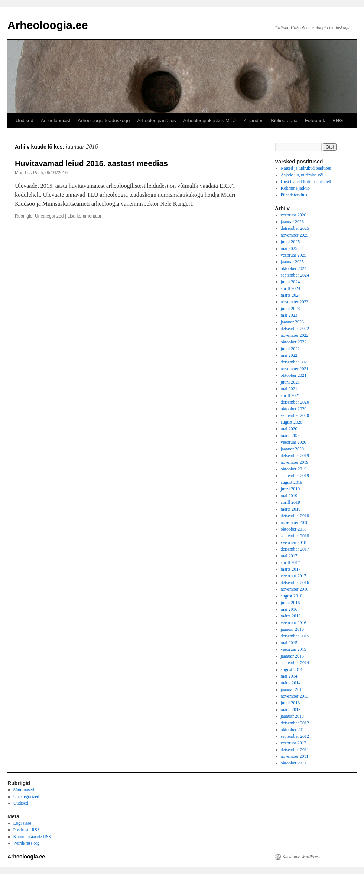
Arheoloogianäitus (156, 120)
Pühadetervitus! (295, 195)
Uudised (24, 120)
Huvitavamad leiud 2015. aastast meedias (91, 163)
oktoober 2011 (293, 763)
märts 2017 (291, 569)
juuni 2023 (290, 308)
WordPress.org (26, 843)
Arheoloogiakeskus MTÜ (209, 120)
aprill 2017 (290, 562)
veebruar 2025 (293, 255)
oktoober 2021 (294, 375)
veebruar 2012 (293, 743)
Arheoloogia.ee (47, 25)
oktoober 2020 (294, 408)
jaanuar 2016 (292, 629)
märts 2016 (291, 616)
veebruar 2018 (293, 542)
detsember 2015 (295, 636)
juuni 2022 (290, 348)
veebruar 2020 (293, 442)
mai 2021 (289, 388)
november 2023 (295, 301)
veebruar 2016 (293, 622)
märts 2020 (291, 435)
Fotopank (315, 120)
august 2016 (291, 596)
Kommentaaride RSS (32, 836)
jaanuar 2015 (292, 656)
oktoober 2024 (294, 268)
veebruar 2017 (293, 575)
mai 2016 (289, 609)
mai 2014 (289, 676)
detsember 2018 (295, 515)
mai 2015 (289, 642)
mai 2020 (289, 428)
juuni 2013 (290, 702)
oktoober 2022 (294, 342)
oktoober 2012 (294, 729)
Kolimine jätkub (295, 188)
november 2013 (295, 696)
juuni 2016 (290, 602)
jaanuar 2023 (292, 322)
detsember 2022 (295, 328)
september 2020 (295, 415)
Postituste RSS (26, 829)
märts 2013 (291, 709)
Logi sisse (22, 823)
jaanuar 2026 (292, 221)
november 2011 (295, 756)
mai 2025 (289, 248)
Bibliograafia (284, 120)
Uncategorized (49, 216)
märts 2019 (291, 509)
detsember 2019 (295, 455)
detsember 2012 (295, 722)
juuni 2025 (290, 241)
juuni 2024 (290, 281)
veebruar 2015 (293, 649)
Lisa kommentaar (84, 216)
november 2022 (295, 335)
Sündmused (23, 789)
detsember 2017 (295, 549)
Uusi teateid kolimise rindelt (306, 181)
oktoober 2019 (294, 469)
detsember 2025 (295, 228)
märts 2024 (291, 295)
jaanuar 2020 (292, 448)
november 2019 (295, 462)
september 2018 (295, 535)
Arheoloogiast (56, 120)
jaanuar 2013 (292, 716)
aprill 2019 (290, 502)
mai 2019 (289, 495)
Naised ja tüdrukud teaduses (306, 168)
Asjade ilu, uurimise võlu (303, 174)
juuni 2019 (290, 489)
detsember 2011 (295, 749)
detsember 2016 (295, 582)
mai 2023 (289, 315)
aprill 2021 (290, 395)
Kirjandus (253, 120)
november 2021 (295, 368)
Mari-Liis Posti (29, 172)
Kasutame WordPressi (302, 856)
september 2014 (295, 662)
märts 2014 (291, 682)
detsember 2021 (295, 362)
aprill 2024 (290, 288)
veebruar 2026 (293, 215)
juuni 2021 (290, 382)
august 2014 (291, 669)
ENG (337, 120)
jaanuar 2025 (292, 261)
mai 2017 (289, 555)
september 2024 (295, 275)
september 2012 (295, 736)
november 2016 (295, 589)
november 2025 (295, 235)
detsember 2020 (295, 402)
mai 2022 (289, 355)
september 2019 (295, 475)
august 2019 (291, 482)
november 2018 (295, 522)
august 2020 (291, 422)
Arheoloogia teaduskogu (104, 120)
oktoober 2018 (294, 529)
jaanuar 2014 (292, 689)
